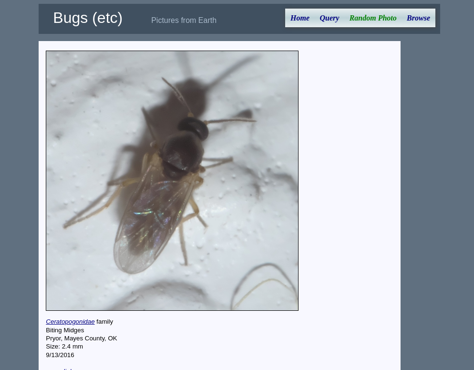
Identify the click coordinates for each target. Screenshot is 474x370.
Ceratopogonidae (70, 321)
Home (299, 18)
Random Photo (373, 18)
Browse (418, 18)
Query (329, 18)
